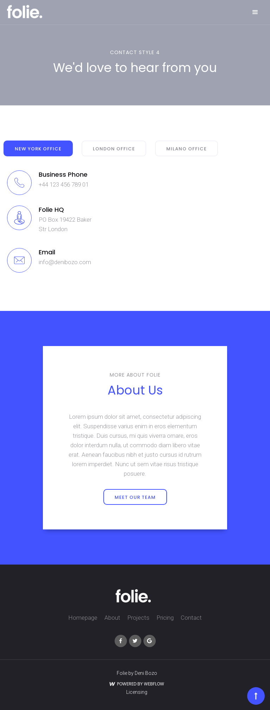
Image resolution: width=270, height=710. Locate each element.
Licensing (136, 692)
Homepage (82, 617)
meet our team (135, 497)
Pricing (165, 617)
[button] (255, 12)
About (112, 617)
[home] (24, 11)
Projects (138, 617)
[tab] (38, 148)
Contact (191, 617)
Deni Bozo (146, 673)
